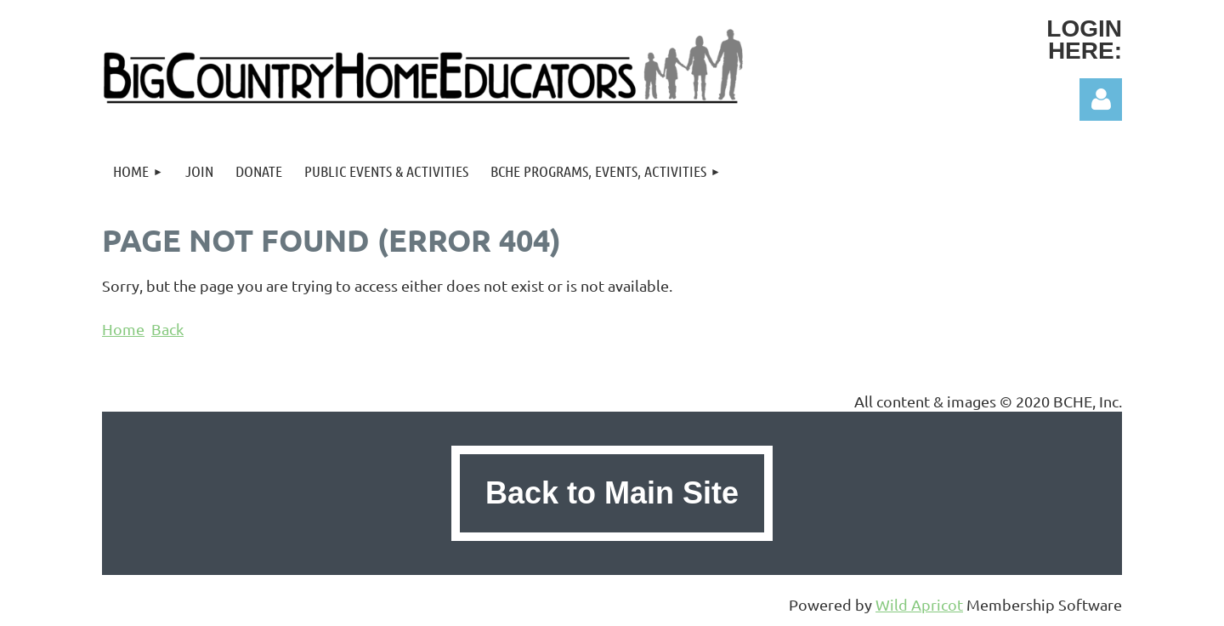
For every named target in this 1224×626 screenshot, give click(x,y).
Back (167, 329)
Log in (1101, 99)
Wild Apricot (919, 604)
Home (123, 329)
